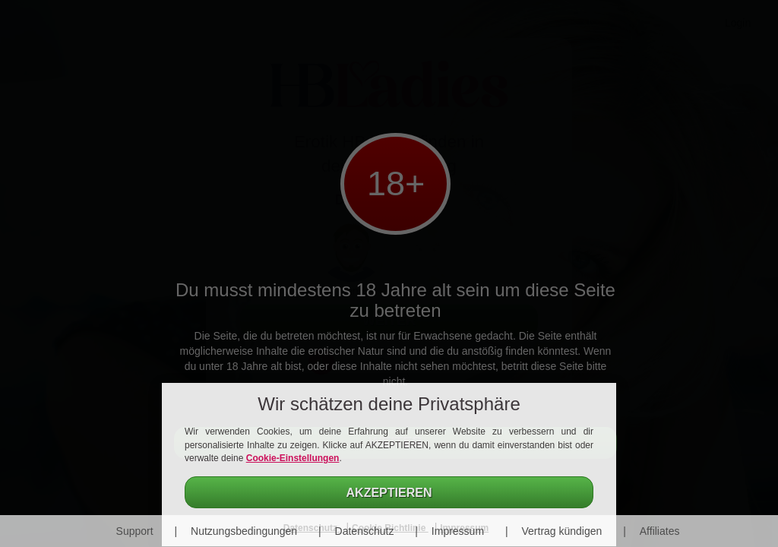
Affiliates (660, 531)
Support (134, 531)
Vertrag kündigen (561, 531)
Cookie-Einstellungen (293, 458)
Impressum (458, 531)
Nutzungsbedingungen (244, 531)
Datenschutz (364, 531)
